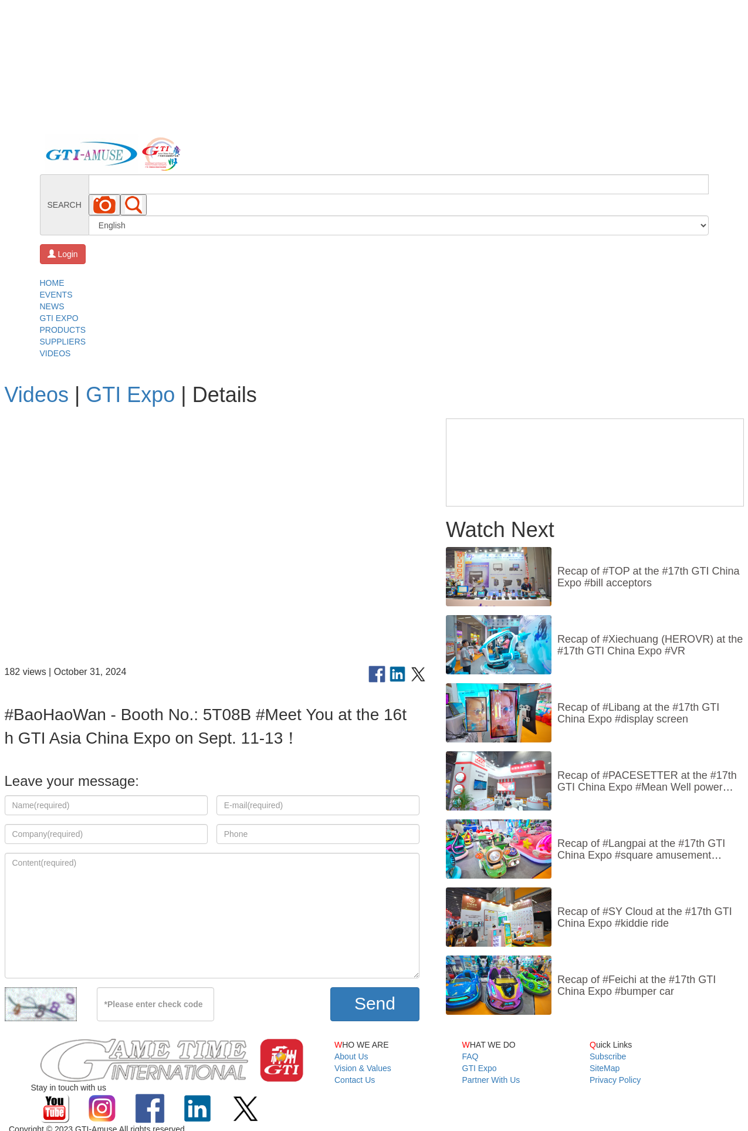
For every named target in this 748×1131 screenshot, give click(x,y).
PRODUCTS (63, 330)
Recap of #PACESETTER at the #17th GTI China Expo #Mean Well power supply (647, 787)
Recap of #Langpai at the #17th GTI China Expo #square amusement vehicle (641, 855)
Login (63, 254)
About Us (351, 1056)
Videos (37, 395)
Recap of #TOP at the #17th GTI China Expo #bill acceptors (648, 577)
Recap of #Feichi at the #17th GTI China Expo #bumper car (636, 985)
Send (374, 1003)
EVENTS (56, 294)
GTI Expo (130, 395)
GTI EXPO (59, 318)
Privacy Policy (615, 1080)
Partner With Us (491, 1080)
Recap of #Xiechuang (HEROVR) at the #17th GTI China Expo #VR (650, 645)
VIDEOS (55, 353)
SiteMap (605, 1068)
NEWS (52, 306)
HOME (52, 283)
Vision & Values (362, 1068)
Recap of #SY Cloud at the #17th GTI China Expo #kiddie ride (644, 917)
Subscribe (608, 1056)
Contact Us (354, 1080)
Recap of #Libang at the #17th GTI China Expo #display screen (638, 713)
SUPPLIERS (63, 341)
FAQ (470, 1056)
